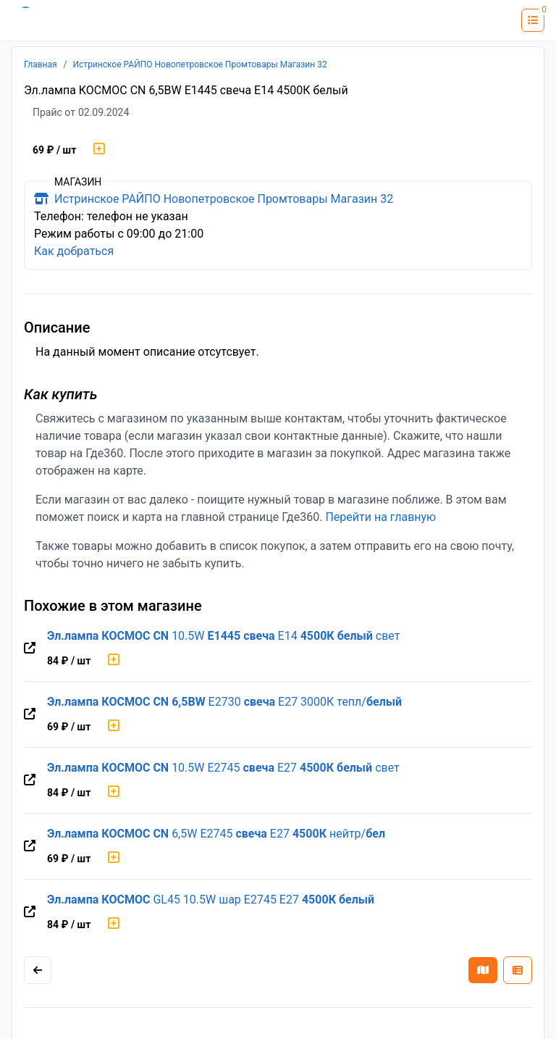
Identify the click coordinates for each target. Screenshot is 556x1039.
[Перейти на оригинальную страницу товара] (29, 648)
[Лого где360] (54, 20)
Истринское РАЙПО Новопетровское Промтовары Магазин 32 (200, 64)
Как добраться (74, 251)
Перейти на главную (380, 517)
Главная (40, 64)
